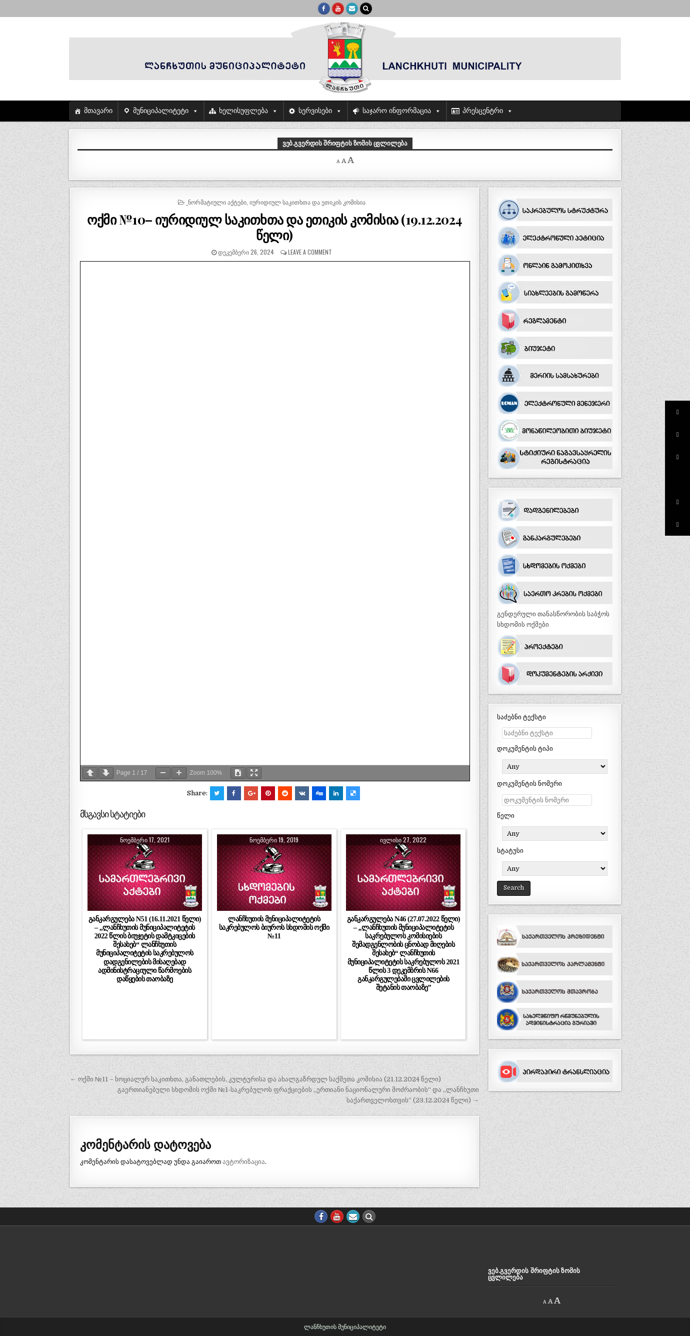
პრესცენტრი (482, 111)
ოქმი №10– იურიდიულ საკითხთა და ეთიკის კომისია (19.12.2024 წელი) (274, 227)
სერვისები (315, 111)
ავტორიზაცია (243, 1161)
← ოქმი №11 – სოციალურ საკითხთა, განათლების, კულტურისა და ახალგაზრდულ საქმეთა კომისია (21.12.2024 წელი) (255, 1079)
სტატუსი (510, 850)
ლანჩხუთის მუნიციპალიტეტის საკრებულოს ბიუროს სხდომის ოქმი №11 (274, 927)
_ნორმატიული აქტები (216, 202)
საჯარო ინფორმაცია (396, 111)
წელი (505, 815)
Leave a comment (310, 252)
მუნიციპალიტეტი (160, 111)
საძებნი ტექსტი (521, 717)
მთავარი (98, 111)
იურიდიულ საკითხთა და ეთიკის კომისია (308, 202)
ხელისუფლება (243, 111)
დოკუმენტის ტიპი (525, 748)
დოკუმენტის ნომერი (529, 783)
